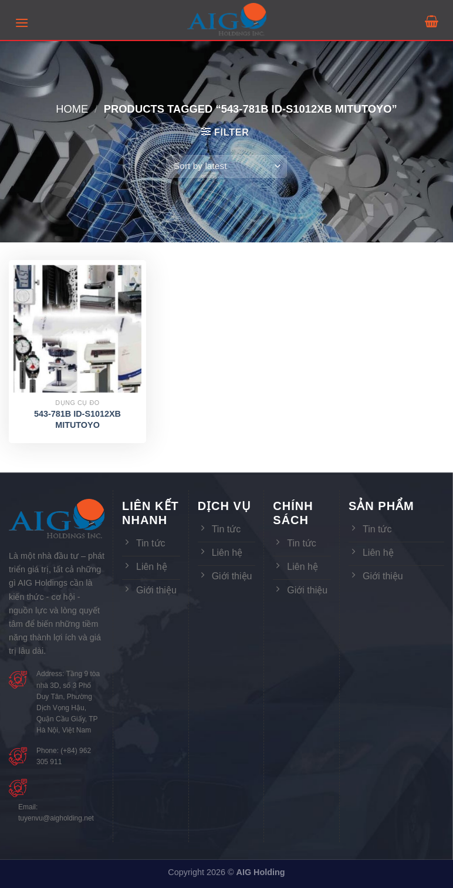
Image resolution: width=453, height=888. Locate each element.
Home (72, 109)
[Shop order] (226, 166)
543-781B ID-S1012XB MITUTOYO (77, 419)
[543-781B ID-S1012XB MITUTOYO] (77, 329)
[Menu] (22, 22)
